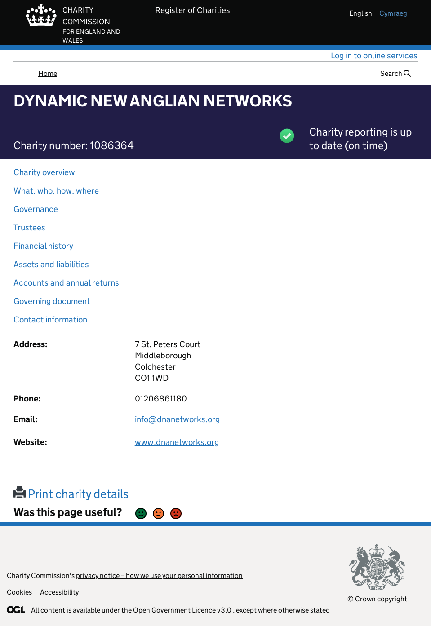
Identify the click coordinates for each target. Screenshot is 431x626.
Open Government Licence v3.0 (182, 610)
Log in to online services (374, 55)
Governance (35, 209)
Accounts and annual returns (66, 283)
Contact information (50, 319)
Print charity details (71, 493)
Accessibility (59, 592)
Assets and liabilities (51, 264)
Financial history (43, 246)
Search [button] (395, 73)
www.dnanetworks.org (177, 442)
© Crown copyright (377, 599)
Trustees (29, 227)
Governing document (51, 301)
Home (47, 73)
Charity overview (44, 172)
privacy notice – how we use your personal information (159, 575)
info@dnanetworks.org (177, 419)
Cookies (19, 592)
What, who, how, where (56, 190)
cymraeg (393, 13)
